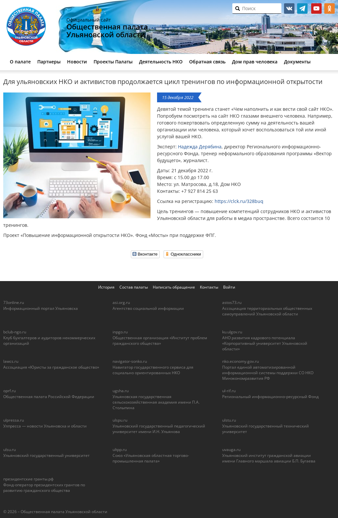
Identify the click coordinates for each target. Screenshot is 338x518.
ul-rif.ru (229, 390)
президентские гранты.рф (28, 479)
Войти (229, 287)
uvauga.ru (231, 449)
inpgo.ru (120, 332)
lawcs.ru (10, 361)
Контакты (209, 287)
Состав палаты (133, 287)
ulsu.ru (9, 449)
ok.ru (329, 8)
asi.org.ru (121, 302)
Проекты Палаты (113, 61)
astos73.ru (231, 302)
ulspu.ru (120, 420)
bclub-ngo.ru (14, 332)
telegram (302, 8)
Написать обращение (174, 287)
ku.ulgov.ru (232, 332)
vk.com (289, 8)
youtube (316, 8)
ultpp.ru (120, 449)
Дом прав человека (254, 61)
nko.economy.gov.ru (240, 361)
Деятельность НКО (161, 61)
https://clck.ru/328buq (239, 201)
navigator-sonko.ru (130, 361)
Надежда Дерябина (200, 146)
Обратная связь (207, 61)
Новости (77, 61)
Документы (297, 61)
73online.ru (13, 302)
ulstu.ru (229, 420)
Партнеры (49, 61)
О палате (20, 61)
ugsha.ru (121, 390)
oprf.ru (9, 390)
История (106, 287)
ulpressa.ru (13, 420)
